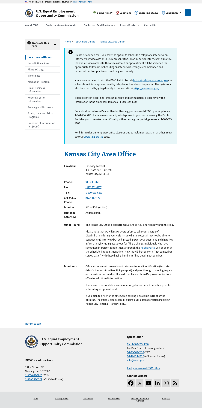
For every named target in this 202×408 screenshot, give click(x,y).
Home (68, 41)
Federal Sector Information (36, 99)
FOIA (36, 398)
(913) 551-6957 (93, 187)
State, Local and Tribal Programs (40, 115)
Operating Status (93, 136)
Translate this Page (40, 44)
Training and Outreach (40, 107)
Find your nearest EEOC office (143, 368)
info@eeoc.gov (135, 360)
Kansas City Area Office (111, 41)
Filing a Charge (36, 69)
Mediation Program (39, 82)
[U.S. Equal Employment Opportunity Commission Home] (55, 13)
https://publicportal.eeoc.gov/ (150, 80)
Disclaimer (88, 398)
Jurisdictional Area (38, 63)
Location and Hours (39, 57)
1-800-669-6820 (94, 192)
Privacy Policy (61, 398)
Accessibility (114, 398)
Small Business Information (36, 89)
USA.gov (166, 398)
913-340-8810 (93, 182)
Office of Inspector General (140, 399)
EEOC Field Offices (85, 41)
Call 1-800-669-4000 (138, 344)
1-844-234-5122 (33, 379)
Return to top (33, 323)
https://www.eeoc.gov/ (146, 88)
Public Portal (147, 247)
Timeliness (34, 75)
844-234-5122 (93, 198)
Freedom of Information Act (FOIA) (41, 124)
